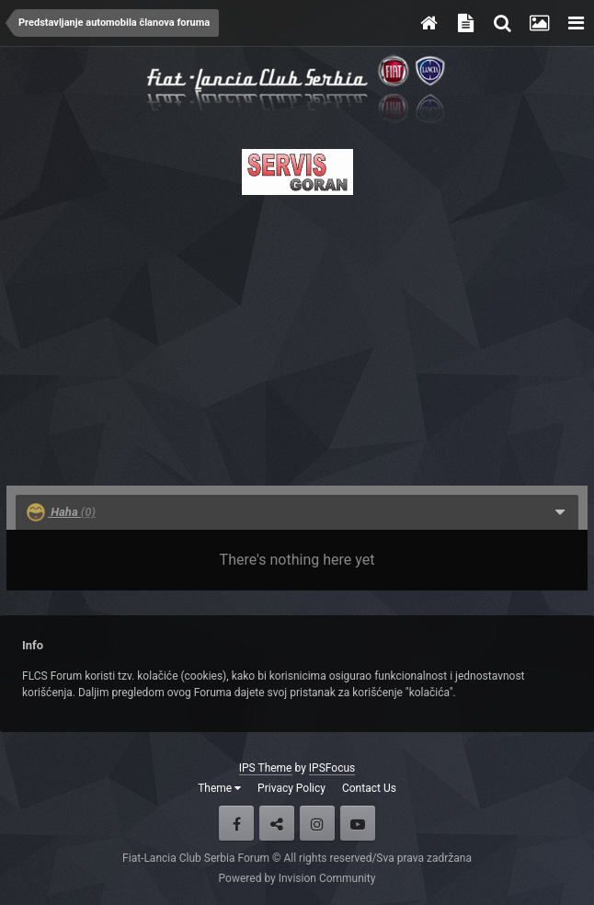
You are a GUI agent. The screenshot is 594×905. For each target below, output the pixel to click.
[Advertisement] (297, 335)
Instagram (317, 823)
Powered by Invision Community (297, 878)
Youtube (357, 823)
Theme (219, 788)
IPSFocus (332, 768)
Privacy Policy (291, 788)
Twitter (276, 823)
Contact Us (369, 788)
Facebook (236, 823)
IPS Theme (265, 768)
